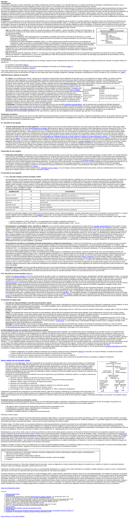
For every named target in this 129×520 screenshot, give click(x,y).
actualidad (40, 215)
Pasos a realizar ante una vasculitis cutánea (15, 360)
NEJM (15, 265)
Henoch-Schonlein (19, 276)
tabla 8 (8, 239)
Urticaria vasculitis (11, 282)
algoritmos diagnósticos (113, 346)
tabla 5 (123, 72)
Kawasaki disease (10, 509)
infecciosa (22, 363)
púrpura (75, 88)
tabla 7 (36, 166)
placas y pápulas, (75, 90)
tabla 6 (18, 138)
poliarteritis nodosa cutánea (49, 168)
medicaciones (60, 320)
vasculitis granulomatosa (101, 226)
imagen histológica (85, 141)
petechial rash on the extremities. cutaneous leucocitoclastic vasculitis (23, 508)
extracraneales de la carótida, (38, 128)
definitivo (81, 351)
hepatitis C (66, 292)
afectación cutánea (88, 160)
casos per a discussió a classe (10, 488)
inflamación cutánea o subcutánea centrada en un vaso (23, 109)
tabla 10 (29, 273)
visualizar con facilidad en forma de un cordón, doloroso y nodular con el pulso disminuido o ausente (76, 136)
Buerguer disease (10, 506)
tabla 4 (33, 68)
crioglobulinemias (10, 495)
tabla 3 (69, 66)
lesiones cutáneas (87, 256)
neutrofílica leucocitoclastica (73, 104)
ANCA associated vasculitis (13, 494)
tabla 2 (26, 65)
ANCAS (71, 213)
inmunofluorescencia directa (16, 327)
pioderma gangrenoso (70, 83)
